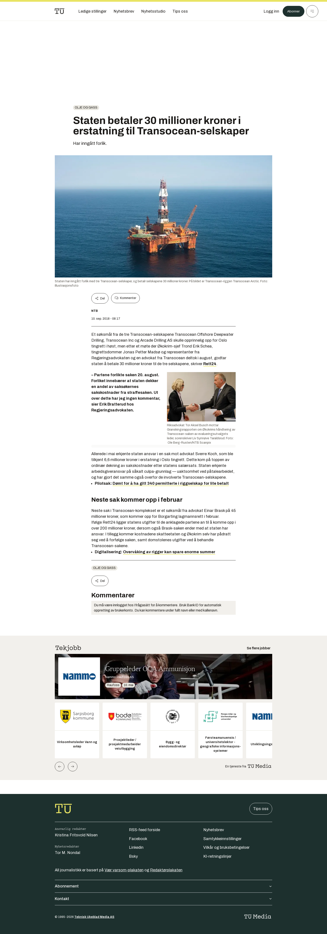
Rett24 (209, 364)
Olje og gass (86, 107)
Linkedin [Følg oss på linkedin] (136, 847)
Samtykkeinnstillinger (222, 839)
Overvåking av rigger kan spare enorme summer (169, 552)
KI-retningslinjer (217, 856)
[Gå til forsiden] (59, 11)
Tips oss (261, 809)
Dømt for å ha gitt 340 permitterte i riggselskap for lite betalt (171, 483)
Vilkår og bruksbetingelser (226, 847)
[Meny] (312, 11)
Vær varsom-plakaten (124, 870)
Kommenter (125, 298)
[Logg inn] (269, 11)
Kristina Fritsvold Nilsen (76, 835)
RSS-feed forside (144, 830)
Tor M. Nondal (67, 852)
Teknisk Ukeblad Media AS (94, 917)
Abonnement (163, 886)
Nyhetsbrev (213, 830)
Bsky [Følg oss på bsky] (133, 856)
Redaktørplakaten (166, 870)
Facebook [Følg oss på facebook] (138, 839)
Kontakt (163, 899)
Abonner (292, 11)
